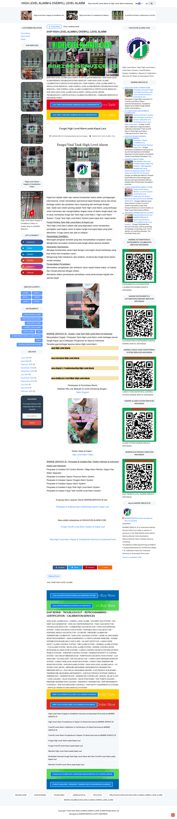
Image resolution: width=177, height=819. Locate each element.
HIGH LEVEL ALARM (34, 323)
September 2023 (27, 381)
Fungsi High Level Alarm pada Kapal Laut (64, 741)
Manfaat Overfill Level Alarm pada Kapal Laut (32, 128)
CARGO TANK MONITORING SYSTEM (138, 187)
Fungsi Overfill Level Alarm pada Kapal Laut (65, 746)
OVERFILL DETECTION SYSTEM (30, 345)
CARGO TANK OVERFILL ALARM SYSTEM (26, 336)
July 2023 (24, 384)
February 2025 (27, 364)
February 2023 (27, 391)
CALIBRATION (27, 293)
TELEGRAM (25, 33)
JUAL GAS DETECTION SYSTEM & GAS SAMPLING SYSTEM (73, 595)
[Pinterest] (90, 567)
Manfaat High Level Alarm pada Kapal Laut (32, 160)
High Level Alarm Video (82, 455)
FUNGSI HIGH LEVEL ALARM (101, 136)
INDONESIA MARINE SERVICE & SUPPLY (139, 213)
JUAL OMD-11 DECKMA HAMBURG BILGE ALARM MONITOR (74, 115)
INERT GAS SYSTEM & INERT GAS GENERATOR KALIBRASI (73, 705)
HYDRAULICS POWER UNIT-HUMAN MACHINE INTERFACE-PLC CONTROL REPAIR (82, 774)
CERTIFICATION (38, 293)
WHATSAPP (25, 36)
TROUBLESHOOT (38, 301)
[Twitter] (75, 567)
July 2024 (24, 374)
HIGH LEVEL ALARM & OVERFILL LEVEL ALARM (88, 811)
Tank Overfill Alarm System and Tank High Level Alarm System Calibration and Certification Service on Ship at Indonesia (139, 119)
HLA (39, 332)
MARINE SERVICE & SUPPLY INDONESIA (93, 814)
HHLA (39, 340)
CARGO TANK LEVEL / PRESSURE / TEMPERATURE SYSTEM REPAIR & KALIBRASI (81, 784)
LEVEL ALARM (28, 332)
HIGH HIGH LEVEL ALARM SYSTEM (137, 88)
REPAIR (37, 297)
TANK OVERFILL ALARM (32, 315)
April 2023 (25, 388)
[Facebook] (60, 567)
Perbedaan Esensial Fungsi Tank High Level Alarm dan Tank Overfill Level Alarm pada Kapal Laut (32, 67)
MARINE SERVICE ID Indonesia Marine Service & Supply (138, 519)
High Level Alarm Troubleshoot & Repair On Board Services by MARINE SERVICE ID (109, 15)
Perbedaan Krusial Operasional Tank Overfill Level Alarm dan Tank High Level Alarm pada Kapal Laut (32, 99)
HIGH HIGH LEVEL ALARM (31, 319)
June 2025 (25, 358)
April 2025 (25, 361)
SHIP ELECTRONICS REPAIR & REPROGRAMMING (135, 137)
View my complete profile (131, 557)
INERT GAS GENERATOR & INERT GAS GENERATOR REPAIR (74, 694)
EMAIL (23, 39)
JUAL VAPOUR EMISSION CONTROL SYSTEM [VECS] (71, 606)
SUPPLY (26, 301)
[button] (105, 567)
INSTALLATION (27, 297)
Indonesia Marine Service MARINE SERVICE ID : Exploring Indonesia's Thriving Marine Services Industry (138, 219)
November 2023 (27, 378)
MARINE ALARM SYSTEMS (134, 159)
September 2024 (27, 371)
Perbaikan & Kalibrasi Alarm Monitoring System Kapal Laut (82, 507)
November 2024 (27, 368)
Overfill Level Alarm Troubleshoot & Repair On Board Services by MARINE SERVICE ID (82, 735)
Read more (32, 77)
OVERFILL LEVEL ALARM (32, 327)
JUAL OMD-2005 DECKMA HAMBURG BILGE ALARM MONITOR (75, 105)
